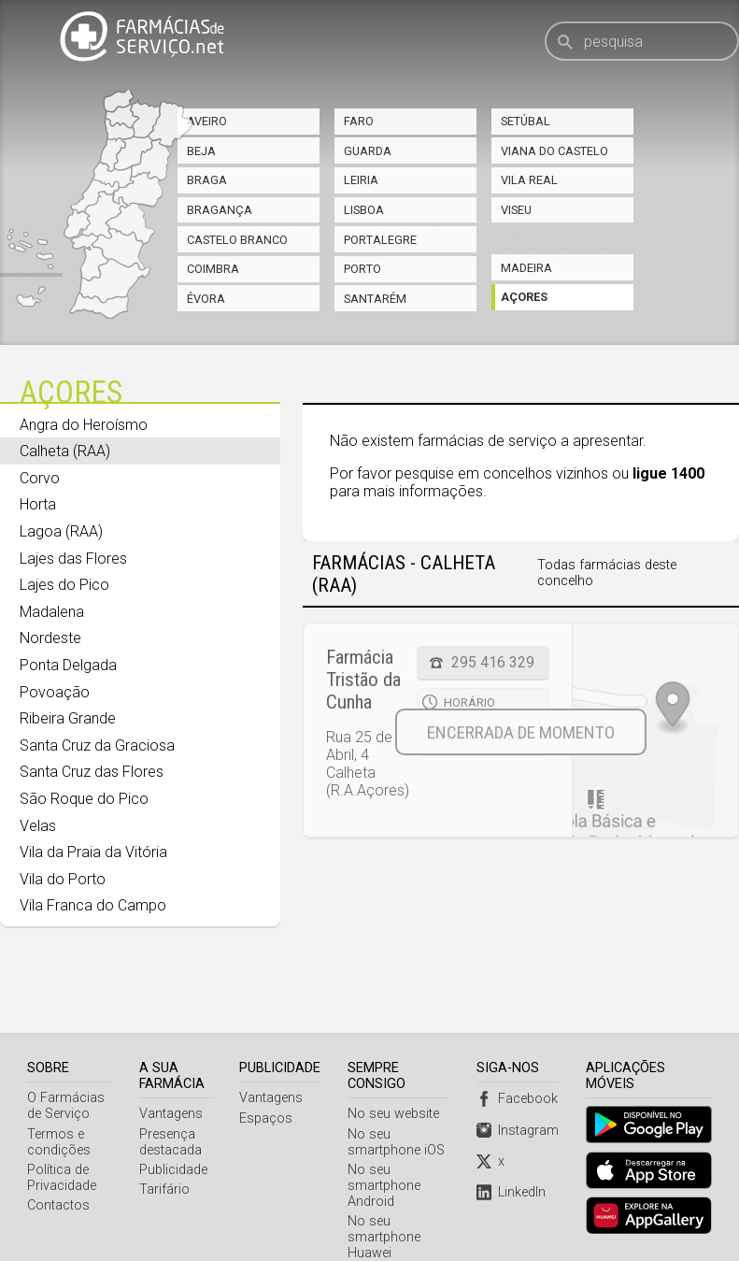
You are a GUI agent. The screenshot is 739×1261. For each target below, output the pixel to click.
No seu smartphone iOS (398, 1095)
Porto (362, 269)
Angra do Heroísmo (84, 425)
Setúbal (525, 121)
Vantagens (172, 1067)
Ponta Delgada (68, 665)
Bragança (219, 210)
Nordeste (50, 638)
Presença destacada (171, 1095)
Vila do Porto (63, 879)
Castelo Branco (237, 240)
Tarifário (165, 1143)
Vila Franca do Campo (93, 905)
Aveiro (207, 121)
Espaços (267, 1072)
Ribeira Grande (68, 718)
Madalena (52, 612)
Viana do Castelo (554, 151)
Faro (359, 121)
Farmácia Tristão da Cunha (363, 679)
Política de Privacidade (61, 1131)
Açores (524, 297)
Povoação (55, 692)
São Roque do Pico (84, 799)
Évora (206, 299)
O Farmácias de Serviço (66, 1059)
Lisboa (364, 210)
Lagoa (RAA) (61, 531)
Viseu (516, 210)
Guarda (367, 151)
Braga (207, 180)
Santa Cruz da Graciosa (97, 745)
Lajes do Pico (64, 585)
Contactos (58, 1159)
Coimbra (213, 269)
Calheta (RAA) (65, 451)
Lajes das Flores (73, 558)
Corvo (40, 478)
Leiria (361, 180)
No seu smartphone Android (385, 1139)
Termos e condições (59, 1095)
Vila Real (529, 180)
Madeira (526, 268)
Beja (201, 151)
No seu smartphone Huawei (385, 1190)
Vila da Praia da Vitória (93, 852)
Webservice (383, 1227)
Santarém (375, 299)
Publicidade (174, 1123)
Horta (38, 504)
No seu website (395, 1067)
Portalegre (380, 240)
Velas (38, 826)
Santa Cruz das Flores (91, 772)
